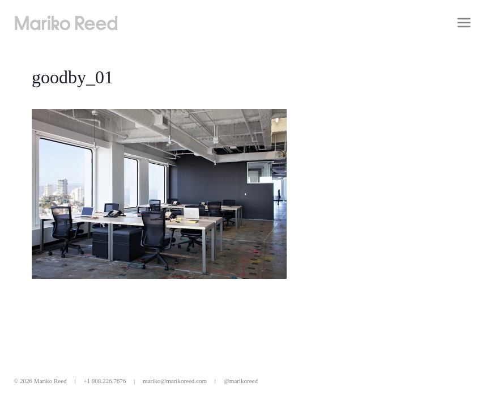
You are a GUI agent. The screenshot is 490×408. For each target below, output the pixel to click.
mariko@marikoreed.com (175, 380)
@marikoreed (241, 380)
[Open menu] (463, 22)
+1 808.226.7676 (104, 380)
